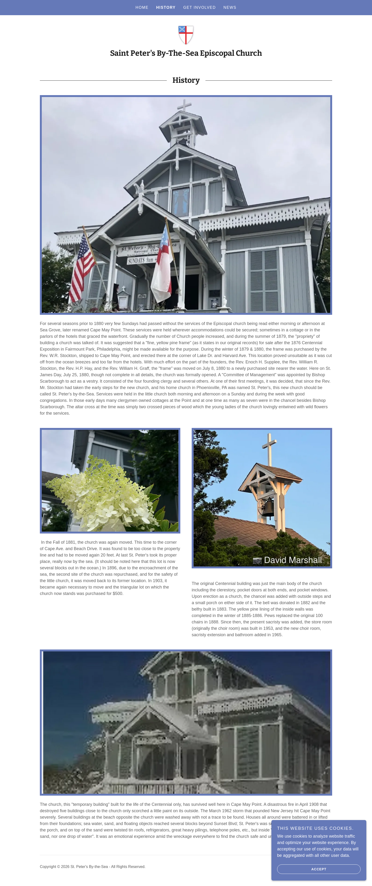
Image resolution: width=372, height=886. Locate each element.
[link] (186, 34)
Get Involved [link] (199, 7)
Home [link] (142, 7)
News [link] (230, 7)
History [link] (166, 7)
